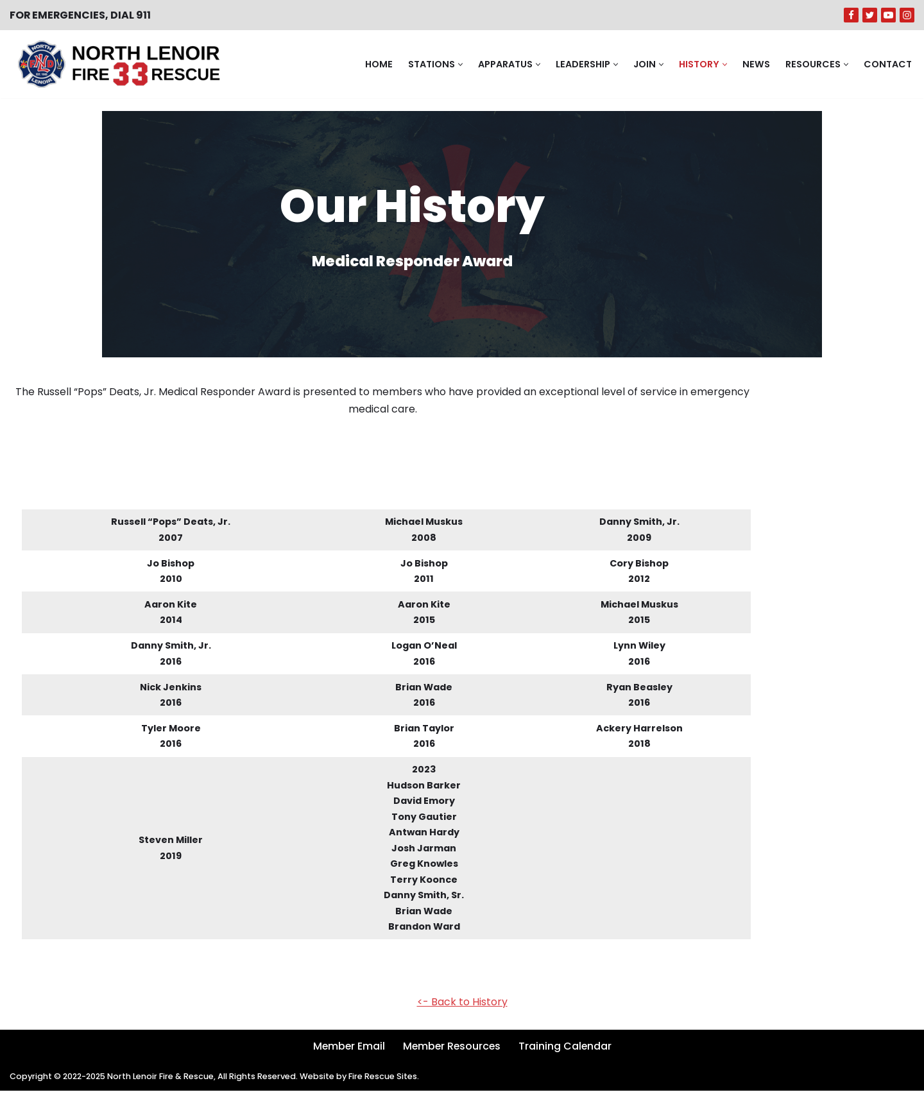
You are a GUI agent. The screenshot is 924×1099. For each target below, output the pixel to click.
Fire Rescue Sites (386, 1084)
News (756, 64)
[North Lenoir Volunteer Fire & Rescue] (115, 64)
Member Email (347, 1054)
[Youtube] (888, 15)
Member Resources (452, 1054)
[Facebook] (851, 15)
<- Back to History (462, 1010)
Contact (888, 64)
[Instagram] (907, 15)
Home (379, 64)
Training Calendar (566, 1054)
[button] (460, 64)
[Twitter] (869, 15)
